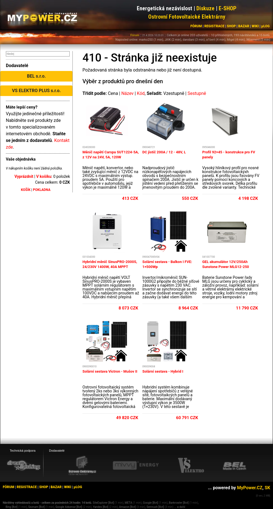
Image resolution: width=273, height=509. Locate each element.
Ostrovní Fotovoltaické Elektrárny (186, 16)
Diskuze (205, 8)
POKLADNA (41, 190)
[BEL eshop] (234, 466)
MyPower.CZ (249, 487)
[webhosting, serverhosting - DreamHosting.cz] (24, 465)
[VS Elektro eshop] (191, 466)
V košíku (43, 176)
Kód (141, 93)
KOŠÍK (25, 190)
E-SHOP (228, 8)
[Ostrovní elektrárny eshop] (82, 466)
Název (127, 93)
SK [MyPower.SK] (267, 487)
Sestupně (196, 93)
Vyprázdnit (23, 176)
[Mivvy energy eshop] (135, 465)
